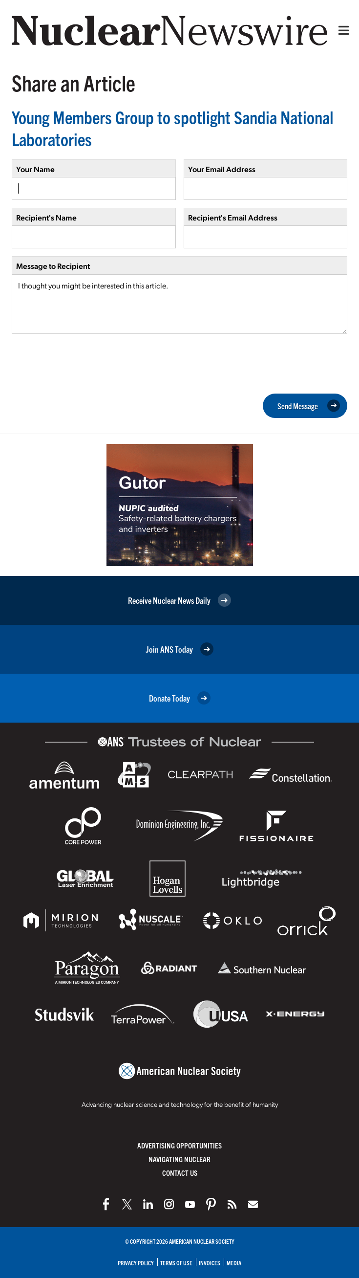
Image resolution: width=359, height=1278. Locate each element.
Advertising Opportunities (179, 1145)
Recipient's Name (46, 217)
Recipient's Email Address (232, 217)
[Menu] (341, 30)
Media (234, 1262)
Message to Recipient (53, 266)
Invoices (209, 1262)
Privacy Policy (136, 1262)
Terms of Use (176, 1262)
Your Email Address (221, 169)
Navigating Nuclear (179, 1159)
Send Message (308, 405)
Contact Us (179, 1172)
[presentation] (86, 363)
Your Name (35, 169)
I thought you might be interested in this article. (179, 304)
